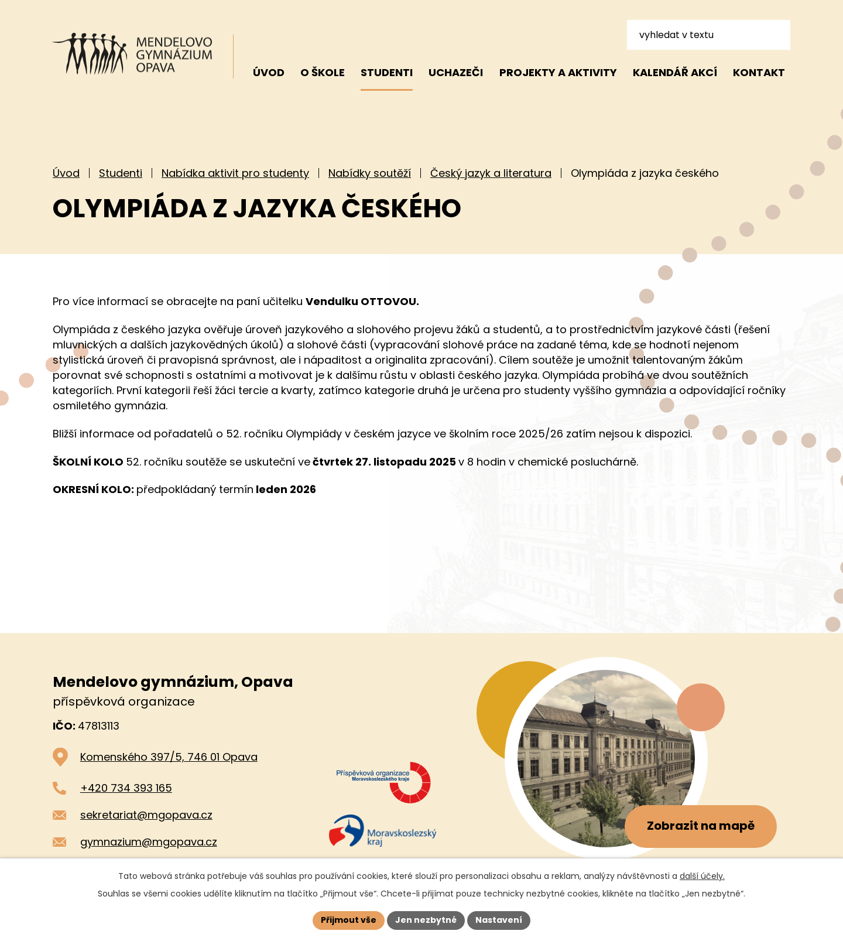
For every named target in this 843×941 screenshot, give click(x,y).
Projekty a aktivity (558, 72)
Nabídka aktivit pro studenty (235, 173)
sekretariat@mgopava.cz (146, 814)
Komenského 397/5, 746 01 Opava (169, 757)
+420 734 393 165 (126, 788)
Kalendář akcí (675, 72)
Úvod (66, 173)
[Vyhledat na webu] (708, 34)
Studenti (120, 173)
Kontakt (759, 72)
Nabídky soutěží (369, 173)
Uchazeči (456, 72)
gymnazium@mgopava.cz (148, 841)
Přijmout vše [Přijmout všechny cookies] (348, 920)
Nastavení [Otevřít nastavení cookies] (498, 920)
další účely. (702, 876)
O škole (322, 72)
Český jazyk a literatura (490, 173)
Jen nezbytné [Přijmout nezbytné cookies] (426, 920)
